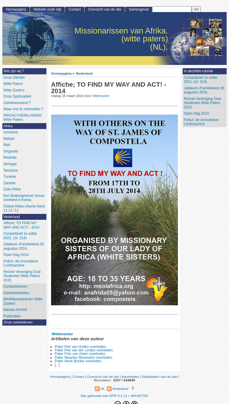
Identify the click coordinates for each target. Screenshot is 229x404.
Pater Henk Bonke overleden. (78, 361)
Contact (74, 9)
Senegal (10, 164)
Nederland (84, 73)
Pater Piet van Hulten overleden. (81, 347)
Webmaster (100, 96)
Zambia (9, 183)
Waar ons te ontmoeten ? (23, 109)
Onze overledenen (18, 322)
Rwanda (10, 157)
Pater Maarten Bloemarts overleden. (84, 358)
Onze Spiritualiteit (17, 96)
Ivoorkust (11, 132)
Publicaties (12, 316)
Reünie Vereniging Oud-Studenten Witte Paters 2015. (203, 103)
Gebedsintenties (16, 293)
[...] (57, 365)
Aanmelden (130, 376)
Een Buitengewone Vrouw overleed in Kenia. (24, 198)
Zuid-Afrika (12, 189)
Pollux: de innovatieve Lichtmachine (201, 122)
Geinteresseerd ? (17, 103)
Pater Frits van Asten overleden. (80, 354)
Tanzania (11, 170)
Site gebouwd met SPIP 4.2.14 (103, 396)
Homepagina (61, 73)
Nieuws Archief (15, 310)
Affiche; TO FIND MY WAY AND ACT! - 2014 (21, 225)
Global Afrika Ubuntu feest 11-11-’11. (24, 208)
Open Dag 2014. (197, 113)
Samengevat (139, 9)
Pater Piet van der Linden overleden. (84, 350)
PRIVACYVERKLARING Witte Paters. (23, 117)
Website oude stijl (47, 9)
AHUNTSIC (140, 396)
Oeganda (11, 151)
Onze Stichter (14, 78)
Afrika (8, 126)
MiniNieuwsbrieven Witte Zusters (23, 301)
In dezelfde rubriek (198, 71)
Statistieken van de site (159, 376)
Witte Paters (13, 84)
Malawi (9, 139)
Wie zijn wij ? (14, 71)
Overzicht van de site (104, 9)
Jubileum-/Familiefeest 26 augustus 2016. (204, 90)
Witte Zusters (14, 90)
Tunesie (10, 177)
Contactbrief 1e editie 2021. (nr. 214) (200, 80)
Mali (7, 145)
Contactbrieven (15, 286)
